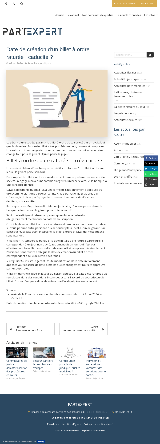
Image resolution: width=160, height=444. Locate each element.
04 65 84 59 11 (123, 411)
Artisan (118, 150)
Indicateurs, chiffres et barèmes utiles (128, 94)
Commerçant (122, 163)
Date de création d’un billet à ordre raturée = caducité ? (41, 303)
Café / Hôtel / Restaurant (129, 157)
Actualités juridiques (127, 79)
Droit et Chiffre (123, 176)
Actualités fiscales (125, 72)
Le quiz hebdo (123, 113)
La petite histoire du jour (129, 107)
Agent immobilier (125, 143)
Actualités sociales (125, 120)
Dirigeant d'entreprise (128, 170)
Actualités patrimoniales (129, 86)
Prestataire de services (128, 183)
